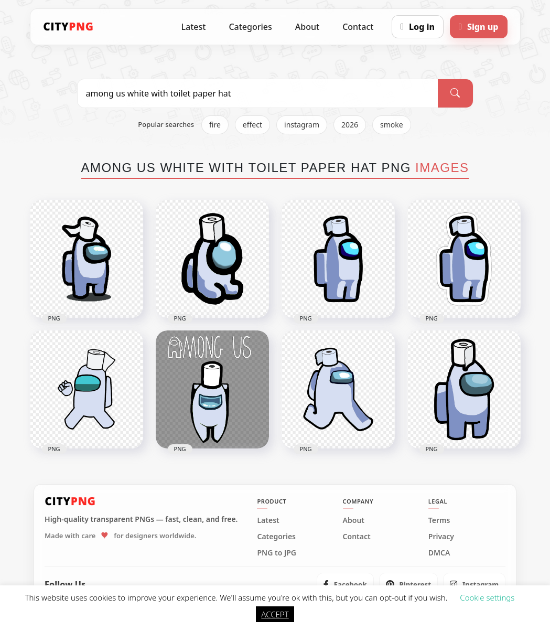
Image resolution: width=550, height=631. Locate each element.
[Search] (455, 93)
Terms (439, 520)
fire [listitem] (215, 125)
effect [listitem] (252, 125)
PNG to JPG (276, 553)
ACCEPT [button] (274, 614)
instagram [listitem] (301, 125)
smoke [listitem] (391, 125)
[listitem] (345, 584)
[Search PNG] (258, 93)
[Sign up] (478, 26)
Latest (193, 27)
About (307, 27)
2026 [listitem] (349, 125)
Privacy (441, 536)
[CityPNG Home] (68, 26)
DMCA (439, 553)
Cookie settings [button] (487, 597)
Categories (250, 27)
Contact (357, 27)
